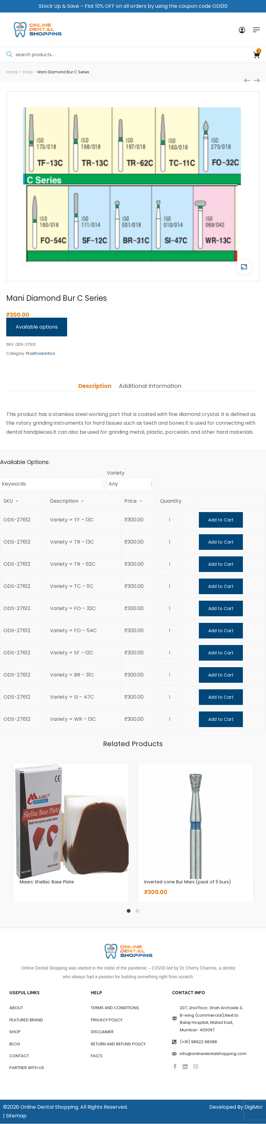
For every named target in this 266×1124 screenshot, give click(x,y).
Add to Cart (221, 520)
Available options (37, 326)
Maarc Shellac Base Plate (47, 882)
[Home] (11, 72)
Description (94, 386)
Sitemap (16, 1116)
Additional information (150, 386)
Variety (116, 473)
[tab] (94, 386)
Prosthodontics (40, 353)
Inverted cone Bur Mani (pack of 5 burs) (187, 882)
